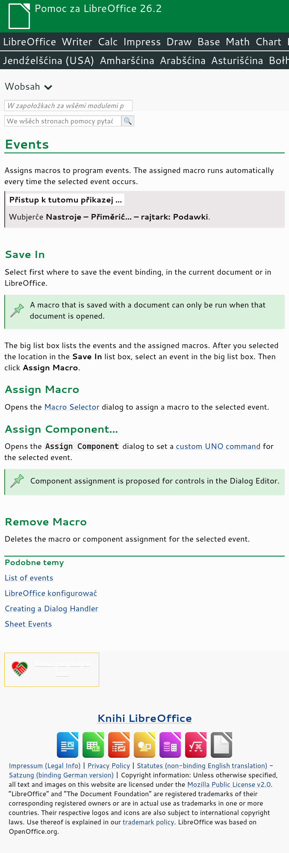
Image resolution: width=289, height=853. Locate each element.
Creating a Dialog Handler (51, 608)
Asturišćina (237, 60)
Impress (142, 41)
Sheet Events (28, 623)
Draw (179, 41)
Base (208, 41)
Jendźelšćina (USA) (48, 60)
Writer (76, 41)
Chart (268, 41)
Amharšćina (127, 60)
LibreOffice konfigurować (50, 592)
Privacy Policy (108, 765)
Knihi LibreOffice (144, 717)
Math (237, 41)
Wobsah (22, 86)
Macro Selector (72, 406)
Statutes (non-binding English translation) (201, 765)
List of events (28, 577)
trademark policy (148, 822)
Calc (107, 41)
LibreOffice (29, 41)
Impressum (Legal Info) (45, 765)
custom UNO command (218, 445)
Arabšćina (182, 60)
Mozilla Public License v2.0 (229, 784)
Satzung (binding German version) (61, 775)
